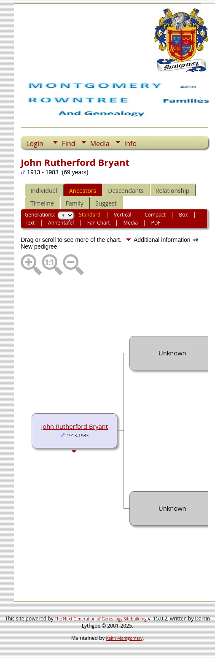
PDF (155, 222)
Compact (155, 214)
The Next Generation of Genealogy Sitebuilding (101, 619)
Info (130, 143)
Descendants (125, 191)
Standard (89, 214)
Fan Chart (98, 222)
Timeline (42, 203)
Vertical (123, 214)
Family (74, 203)
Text (30, 222)
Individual (43, 191)
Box (183, 214)
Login (34, 143)
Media (100, 143)
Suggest (106, 203)
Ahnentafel (61, 222)
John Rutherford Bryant (74, 426)
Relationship (173, 191)
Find (68, 143)
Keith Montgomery (124, 638)
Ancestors (82, 191)
